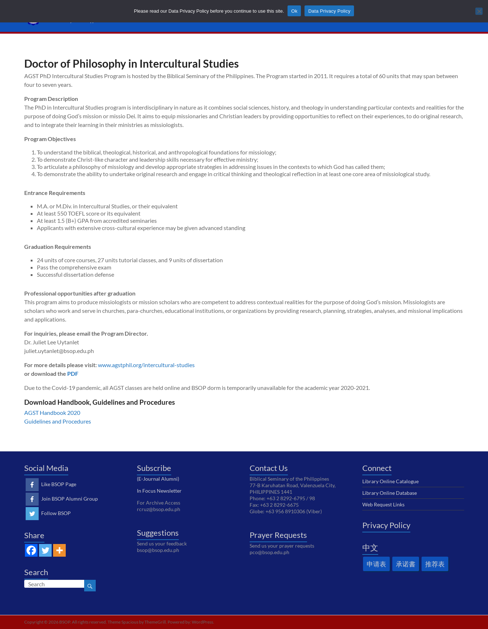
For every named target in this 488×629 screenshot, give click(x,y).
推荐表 (435, 564)
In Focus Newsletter (159, 491)
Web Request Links (383, 504)
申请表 (376, 564)
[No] (479, 11)
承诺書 (405, 564)
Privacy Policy (386, 525)
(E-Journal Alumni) (158, 479)
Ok (294, 11)
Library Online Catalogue (390, 481)
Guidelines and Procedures (57, 421)
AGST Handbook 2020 (52, 412)
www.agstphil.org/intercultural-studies (146, 364)
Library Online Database (389, 493)
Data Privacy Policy (329, 11)
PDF (72, 373)
